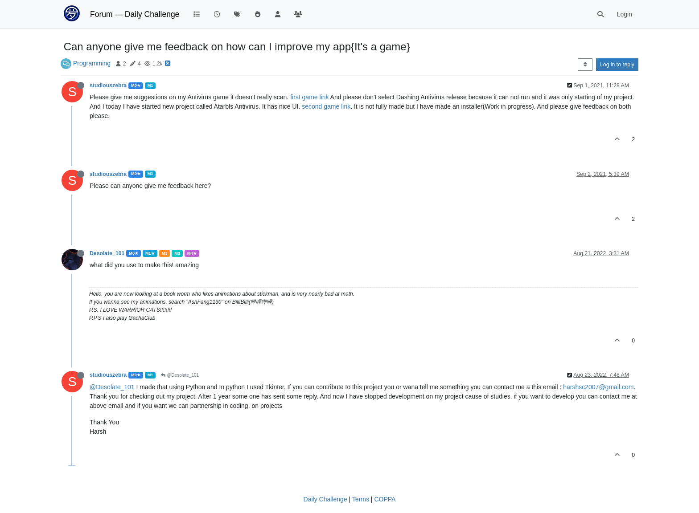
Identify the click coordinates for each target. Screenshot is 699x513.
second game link (326, 106)
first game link (310, 97)
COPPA (384, 499)
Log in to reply (617, 64)
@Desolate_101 (180, 375)
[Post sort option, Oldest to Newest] (585, 64)
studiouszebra (108, 85)
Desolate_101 (107, 253)
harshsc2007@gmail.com (598, 387)
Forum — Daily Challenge (134, 14)
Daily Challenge (325, 499)
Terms (360, 499)
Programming (92, 63)
